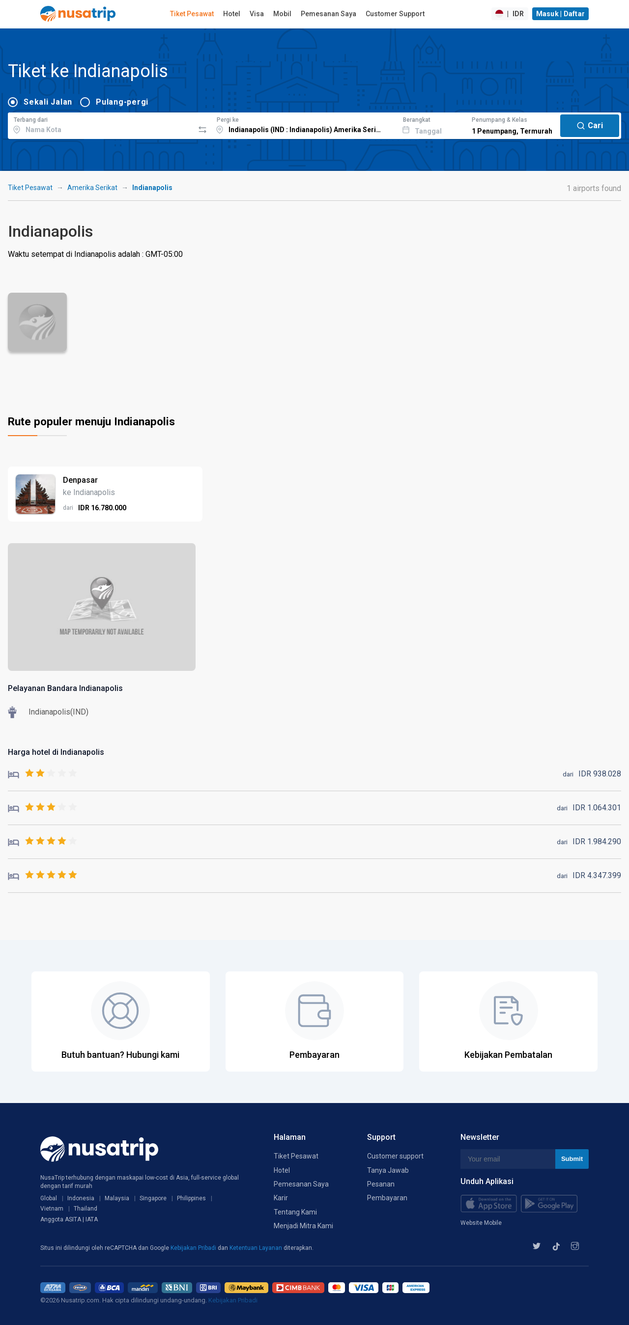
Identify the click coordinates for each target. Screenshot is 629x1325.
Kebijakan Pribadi (194, 1247)
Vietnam (51, 1208)
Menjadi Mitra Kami (303, 1226)
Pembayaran (387, 1198)
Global (48, 1198)
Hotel (231, 14)
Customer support (395, 1156)
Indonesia (80, 1198)
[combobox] (101, 124)
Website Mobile (481, 1222)
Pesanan (381, 1184)
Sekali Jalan (48, 102)
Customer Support (395, 14)
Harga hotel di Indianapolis (56, 752)
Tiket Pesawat (192, 14)
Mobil (282, 14)
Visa (257, 14)
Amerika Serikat (92, 188)
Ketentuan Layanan (256, 1247)
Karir (281, 1198)
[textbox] (101, 124)
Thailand (85, 1208)
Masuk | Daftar (560, 14)
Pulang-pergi (122, 102)
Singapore (153, 1198)
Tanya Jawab (388, 1170)
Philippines (191, 1198)
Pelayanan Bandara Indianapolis (65, 688)
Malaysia (117, 1198)
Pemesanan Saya (328, 14)
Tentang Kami (295, 1212)
